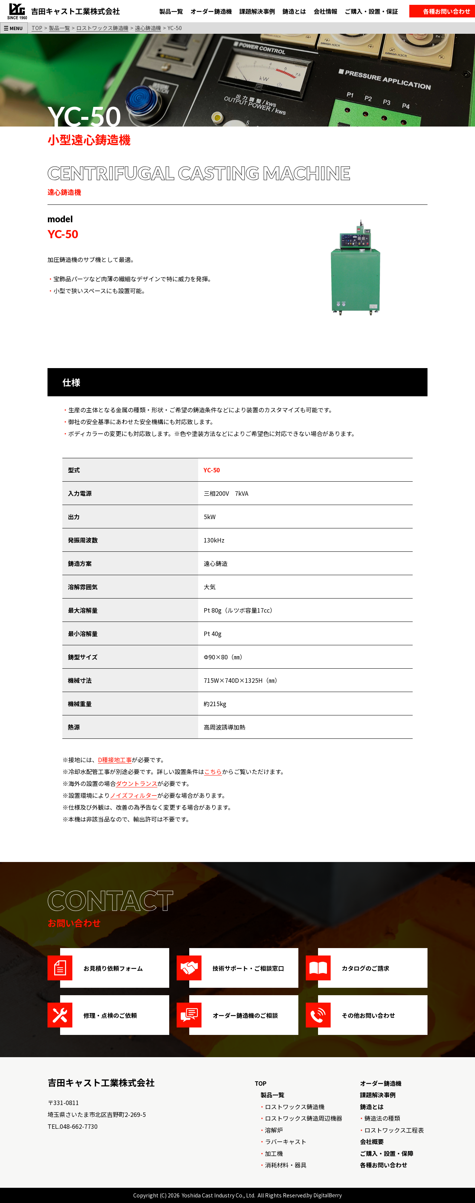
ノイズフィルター (133, 795)
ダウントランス (136, 783)
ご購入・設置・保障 (386, 1153)
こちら (213, 771)
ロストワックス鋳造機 (102, 28)
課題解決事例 (378, 1094)
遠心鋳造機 (148, 28)
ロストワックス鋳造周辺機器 (303, 1118)
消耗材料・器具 (286, 1164)
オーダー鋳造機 (381, 1083)
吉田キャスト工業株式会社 (101, 1082)
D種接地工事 (115, 759)
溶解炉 (274, 1129)
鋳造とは (372, 1106)
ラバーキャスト (286, 1141)
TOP (37, 28)
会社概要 (372, 1141)
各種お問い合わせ (383, 1164)
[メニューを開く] (14, 28)
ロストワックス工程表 (394, 1129)
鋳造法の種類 (382, 1118)
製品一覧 (59, 28)
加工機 (274, 1153)
